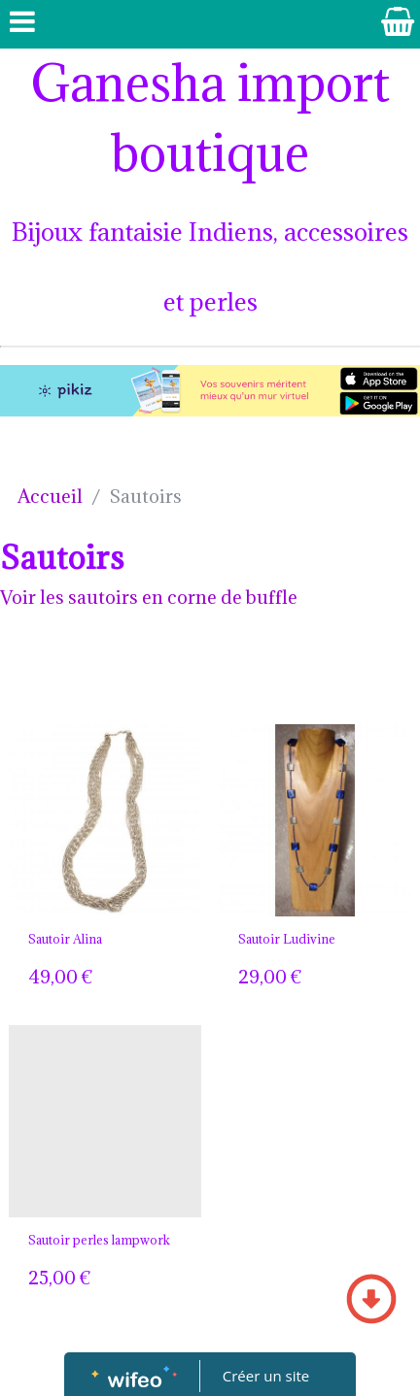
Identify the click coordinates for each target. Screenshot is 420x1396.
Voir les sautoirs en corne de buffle (149, 597)
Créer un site (266, 1375)
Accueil (50, 496)
